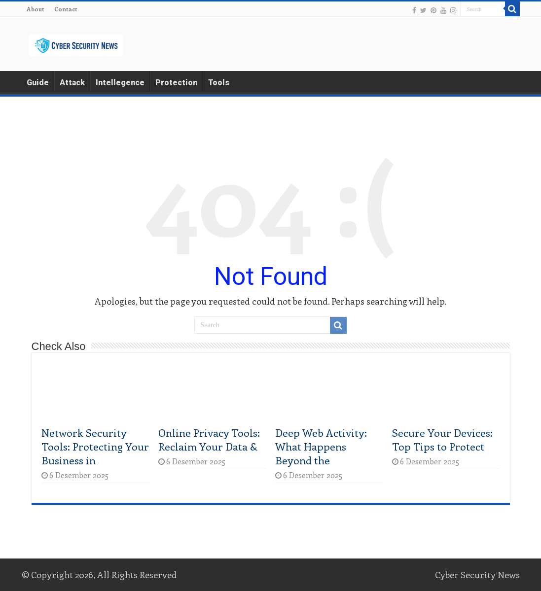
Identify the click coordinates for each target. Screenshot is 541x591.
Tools (218, 82)
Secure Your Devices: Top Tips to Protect (442, 439)
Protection (176, 82)
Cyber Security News (477, 575)
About (35, 9)
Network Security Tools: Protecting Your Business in (95, 446)
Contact (65, 9)
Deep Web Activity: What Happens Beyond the (321, 446)
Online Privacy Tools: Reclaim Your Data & (209, 439)
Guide (38, 82)
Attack (72, 82)
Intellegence (120, 82)
